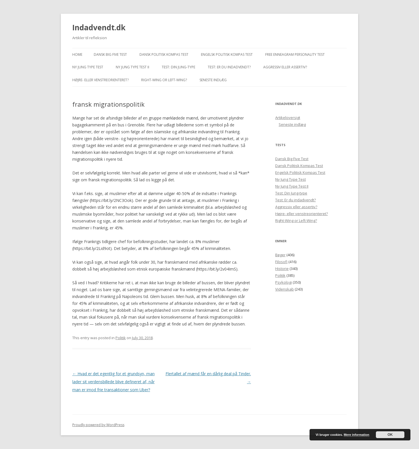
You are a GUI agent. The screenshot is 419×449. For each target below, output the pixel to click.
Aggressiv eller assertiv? (285, 67)
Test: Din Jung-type (178, 67)
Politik (120, 337)
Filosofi (281, 261)
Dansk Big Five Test (110, 54)
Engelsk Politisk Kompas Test (227, 54)
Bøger (280, 254)
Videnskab (284, 289)
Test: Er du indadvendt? (229, 67)
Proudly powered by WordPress (98, 424)
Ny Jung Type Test (87, 67)
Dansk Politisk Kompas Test (163, 54)
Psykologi (283, 282)
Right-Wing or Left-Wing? (164, 80)
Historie (282, 268)
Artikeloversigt (287, 117)
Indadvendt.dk (98, 27)
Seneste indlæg (213, 80)
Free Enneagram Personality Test (295, 54)
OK (390, 435)
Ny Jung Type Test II (132, 67)
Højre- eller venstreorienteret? (100, 80)
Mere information (356, 434)
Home (77, 54)
